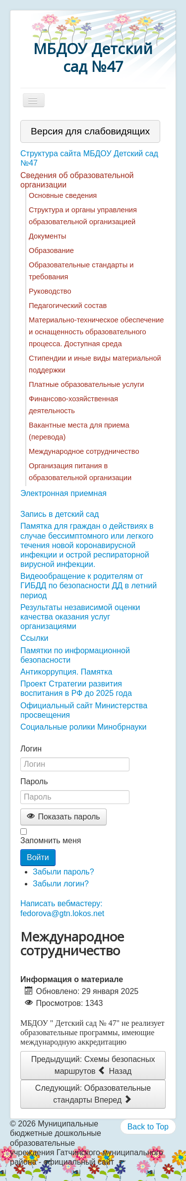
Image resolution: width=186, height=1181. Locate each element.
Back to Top (148, 1126)
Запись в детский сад (59, 514)
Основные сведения (63, 195)
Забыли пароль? (63, 872)
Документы (47, 236)
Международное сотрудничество (84, 451)
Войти (38, 857)
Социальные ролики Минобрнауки (83, 727)
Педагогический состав (68, 306)
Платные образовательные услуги (86, 384)
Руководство (50, 291)
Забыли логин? (61, 883)
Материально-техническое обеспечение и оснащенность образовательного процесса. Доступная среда (96, 332)
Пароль (34, 781)
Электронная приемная (63, 493)
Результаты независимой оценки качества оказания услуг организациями (80, 616)
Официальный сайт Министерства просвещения (83, 710)
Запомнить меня (50, 840)
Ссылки (34, 638)
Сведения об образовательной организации (77, 180)
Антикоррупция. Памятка (66, 672)
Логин (31, 749)
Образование (51, 250)
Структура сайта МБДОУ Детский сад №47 (89, 158)
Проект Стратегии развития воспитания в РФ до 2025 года (76, 688)
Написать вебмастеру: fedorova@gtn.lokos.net (62, 908)
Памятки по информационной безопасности (75, 655)
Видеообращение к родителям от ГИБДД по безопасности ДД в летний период (88, 585)
